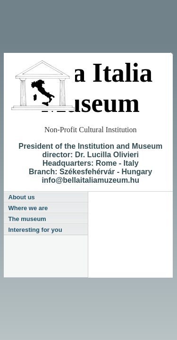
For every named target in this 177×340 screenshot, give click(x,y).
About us (21, 197)
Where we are (28, 208)
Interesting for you (35, 229)
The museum (27, 218)
